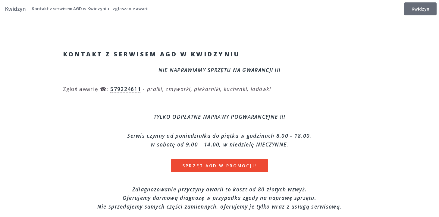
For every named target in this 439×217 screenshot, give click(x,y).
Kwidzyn (420, 9)
